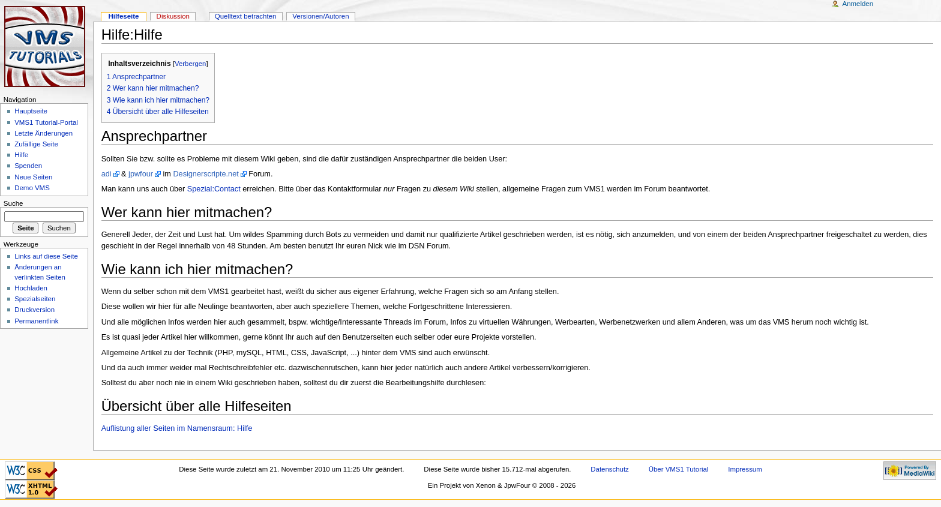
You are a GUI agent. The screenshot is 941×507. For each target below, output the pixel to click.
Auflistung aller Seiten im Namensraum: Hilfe (177, 428)
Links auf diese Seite (46, 256)
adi (106, 174)
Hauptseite (30, 111)
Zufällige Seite (36, 144)
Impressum (745, 469)
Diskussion (173, 16)
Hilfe (21, 154)
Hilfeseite (123, 16)
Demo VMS (32, 187)
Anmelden (858, 3)
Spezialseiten (34, 298)
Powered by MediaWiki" (909, 470)
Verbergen (190, 63)
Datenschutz (610, 469)
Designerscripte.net (205, 174)
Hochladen (30, 288)
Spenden (28, 165)
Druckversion (34, 309)
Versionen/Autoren (320, 16)
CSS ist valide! (31, 470)
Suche (13, 203)
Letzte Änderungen (43, 133)
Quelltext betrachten (246, 16)
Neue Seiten (33, 177)
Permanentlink (36, 321)
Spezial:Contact (214, 189)
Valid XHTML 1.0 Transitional (31, 489)
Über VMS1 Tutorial (679, 469)
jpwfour (140, 174)
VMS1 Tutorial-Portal (46, 122)
